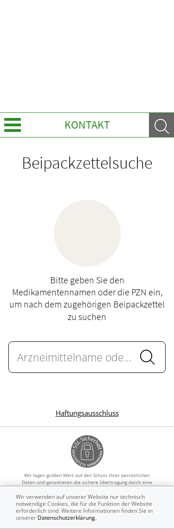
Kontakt (87, 125)
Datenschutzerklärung (66, 518)
